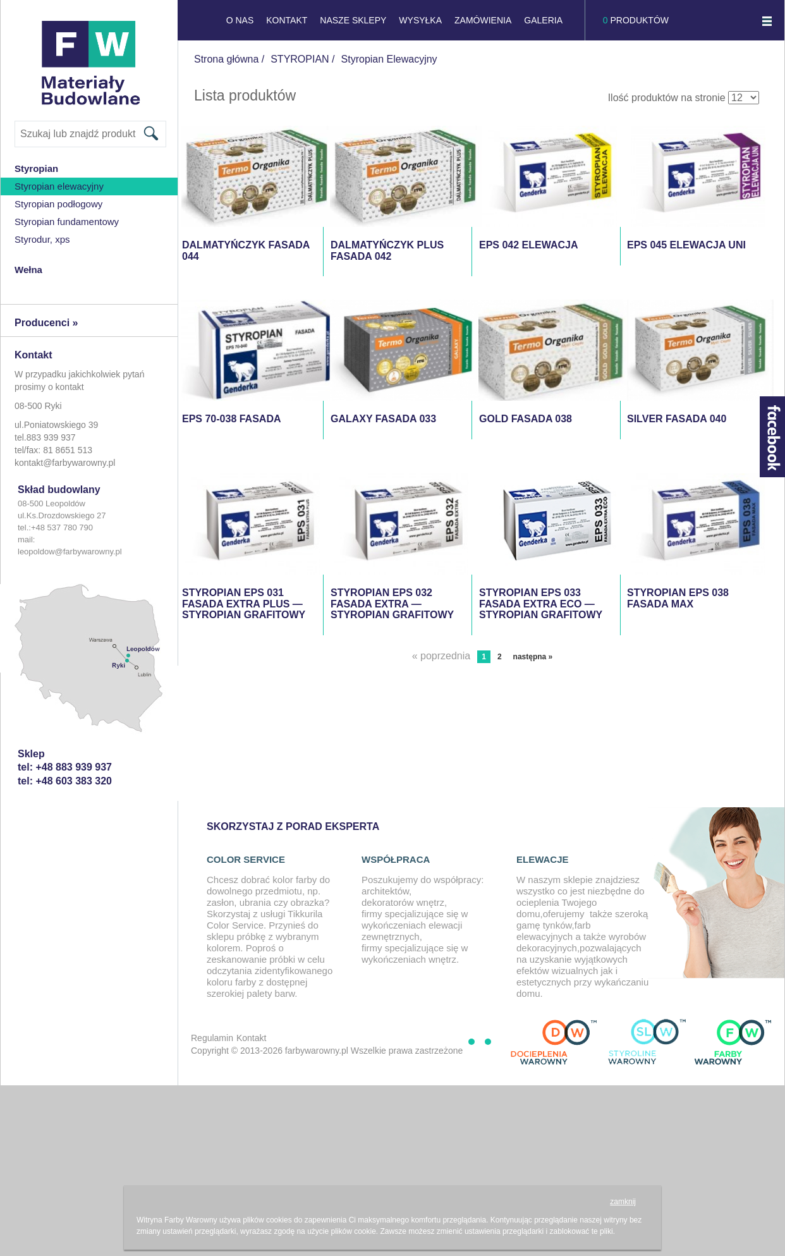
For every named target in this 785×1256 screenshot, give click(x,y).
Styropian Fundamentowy (67, 221)
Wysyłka (420, 20)
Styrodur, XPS (42, 239)
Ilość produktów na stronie (667, 97)
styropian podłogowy (58, 203)
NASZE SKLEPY (353, 20)
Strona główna (226, 59)
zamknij (623, 1201)
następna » (533, 656)
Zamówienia (482, 20)
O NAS (240, 20)
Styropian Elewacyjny (59, 186)
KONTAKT (286, 20)
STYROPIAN (300, 59)
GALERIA (543, 20)
